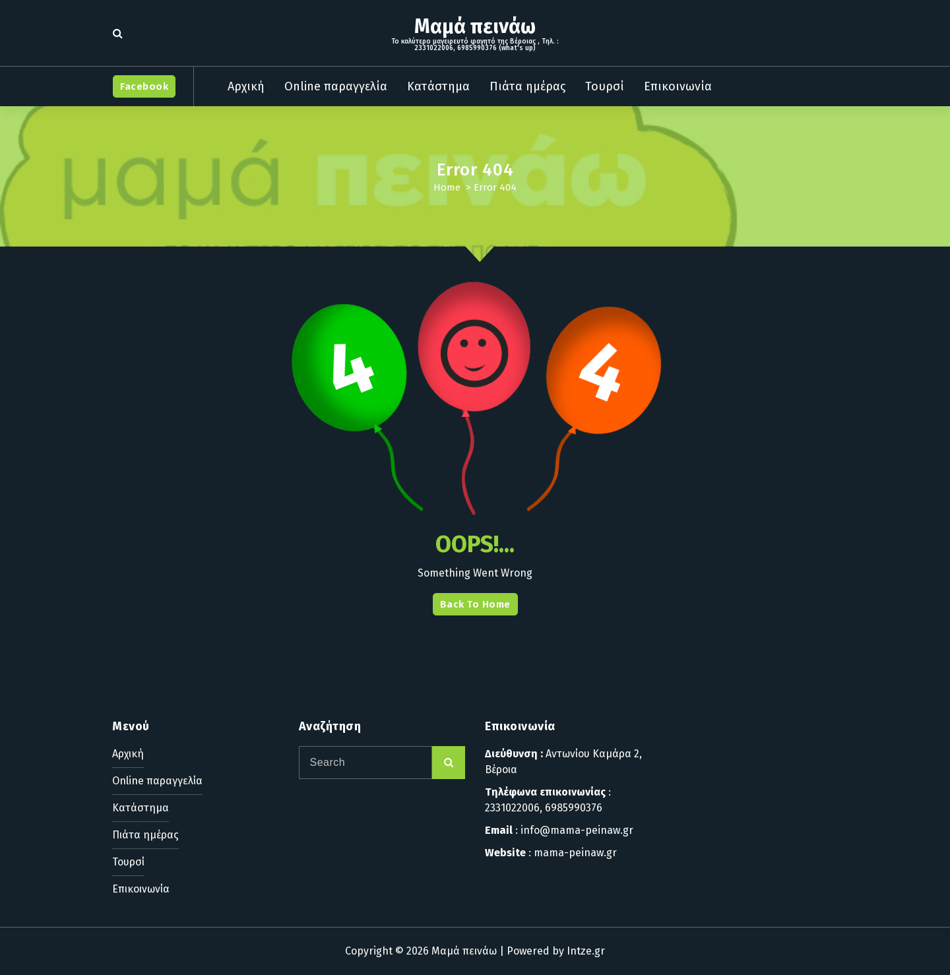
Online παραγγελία (335, 86)
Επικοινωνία (678, 86)
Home (446, 187)
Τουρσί (604, 86)
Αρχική (246, 86)
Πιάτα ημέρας (527, 86)
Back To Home (475, 604)
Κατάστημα (438, 86)
